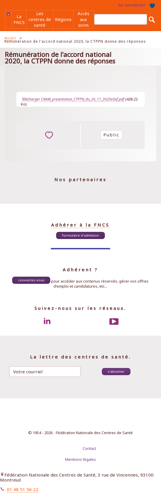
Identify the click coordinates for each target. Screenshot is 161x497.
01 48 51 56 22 (22, 489)
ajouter (49, 135)
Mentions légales (80, 459)
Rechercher (151, 19)
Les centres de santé (40, 19)
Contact (89, 448)
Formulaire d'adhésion (80, 235)
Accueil (8, 13)
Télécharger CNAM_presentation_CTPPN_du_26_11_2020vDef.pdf (73, 99)
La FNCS (19, 19)
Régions (63, 19)
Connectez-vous (31, 280)
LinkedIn (47, 321)
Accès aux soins (83, 19)
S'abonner (116, 371)
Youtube (114, 321)
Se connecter (132, 5)
